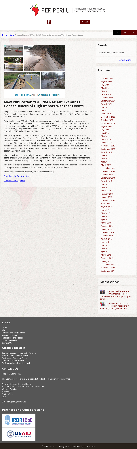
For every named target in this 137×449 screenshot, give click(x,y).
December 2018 (108, 168)
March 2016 (106, 222)
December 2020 (108, 117)
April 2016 (105, 219)
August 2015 (106, 239)
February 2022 (107, 94)
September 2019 (108, 149)
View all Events (125, 60)
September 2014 (108, 271)
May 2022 (105, 91)
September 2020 (108, 123)
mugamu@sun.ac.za (17, 401)
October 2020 (107, 120)
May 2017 (105, 213)
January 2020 (106, 142)
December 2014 (108, 264)
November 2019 (108, 145)
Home (4, 35)
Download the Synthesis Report (17, 176)
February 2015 (107, 258)
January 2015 (106, 261)
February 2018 (107, 194)
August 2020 (106, 126)
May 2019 (105, 158)
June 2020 (105, 133)
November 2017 (108, 200)
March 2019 (106, 165)
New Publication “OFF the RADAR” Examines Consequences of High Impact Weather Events (50, 35)
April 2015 (105, 251)
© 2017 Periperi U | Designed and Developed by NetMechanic (69, 446)
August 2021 (106, 104)
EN (117, 32)
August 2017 (106, 206)
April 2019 (105, 162)
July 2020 (105, 129)
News (12, 35)
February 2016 (107, 226)
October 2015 (107, 235)
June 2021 (105, 107)
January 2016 (106, 229)
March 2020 (106, 139)
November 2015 (108, 232)
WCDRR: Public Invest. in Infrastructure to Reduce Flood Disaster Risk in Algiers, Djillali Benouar (115, 295)
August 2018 (106, 181)
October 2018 (107, 174)
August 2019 (106, 152)
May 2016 (105, 216)
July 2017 (105, 210)
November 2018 (108, 171)
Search (85, 22)
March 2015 (106, 255)
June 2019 (105, 155)
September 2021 (108, 101)
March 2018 (106, 190)
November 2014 (108, 267)
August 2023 (106, 81)
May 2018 (105, 187)
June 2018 (105, 184)
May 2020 (105, 136)
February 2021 (107, 113)
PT (125, 32)
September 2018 (108, 178)
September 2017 (108, 203)
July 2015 (105, 242)
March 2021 (106, 110)
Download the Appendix (14, 180)
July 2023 (105, 84)
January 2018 (106, 197)
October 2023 (107, 78)
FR (133, 32)
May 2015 (105, 248)
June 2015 (105, 245)
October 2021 (107, 97)
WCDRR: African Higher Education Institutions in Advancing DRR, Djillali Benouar (114, 306)
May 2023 (105, 88)
